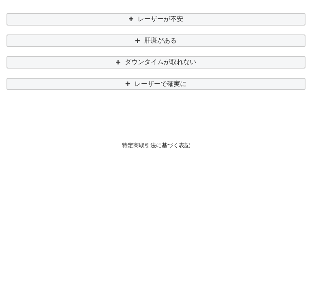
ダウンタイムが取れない (160, 61)
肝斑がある (160, 40)
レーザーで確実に (160, 83)
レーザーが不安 (160, 18)
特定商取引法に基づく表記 (156, 145)
